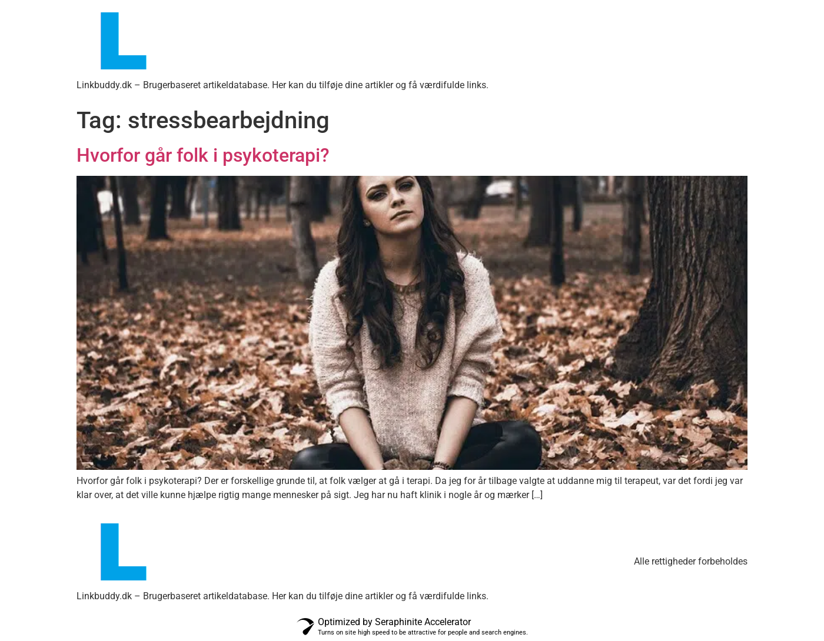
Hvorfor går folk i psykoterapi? (203, 155)
